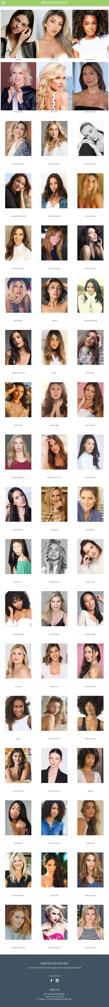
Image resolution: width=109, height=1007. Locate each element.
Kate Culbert (90, 425)
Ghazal (54, 320)
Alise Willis (90, 59)
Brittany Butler (54, 164)
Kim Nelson (90, 530)
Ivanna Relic (90, 373)
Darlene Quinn (18, 268)
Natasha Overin (54, 739)
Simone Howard (54, 843)
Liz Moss (18, 686)
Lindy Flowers (54, 634)
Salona (90, 791)
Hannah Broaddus (18, 373)
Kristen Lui (18, 582)
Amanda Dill (18, 112)
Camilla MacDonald (18, 216)
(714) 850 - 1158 (43, 999)
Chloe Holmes (90, 216)
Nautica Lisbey (90, 739)
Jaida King (18, 425)
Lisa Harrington (90, 634)
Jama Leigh (54, 425)
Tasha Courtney (90, 895)
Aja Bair (18, 59)
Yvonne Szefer (90, 947)
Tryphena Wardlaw (18, 947)
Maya (18, 739)
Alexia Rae (54, 59)
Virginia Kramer (54, 947)
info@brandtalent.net (61, 999)
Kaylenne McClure (54, 477)
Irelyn (54, 373)
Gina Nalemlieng (90, 320)
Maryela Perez (90, 686)
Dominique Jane (54, 268)
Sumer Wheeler (18, 895)
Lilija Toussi (90, 582)
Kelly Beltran (90, 477)
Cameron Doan (90, 164)
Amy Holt (54, 112)
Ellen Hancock (90, 268)
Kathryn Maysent (18, 477)
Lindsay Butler (18, 634)
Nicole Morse (18, 791)
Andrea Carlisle (90, 112)
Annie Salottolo (18, 164)
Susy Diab (54, 895)
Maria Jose (54, 686)
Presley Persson (54, 791)
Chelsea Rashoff (54, 216)
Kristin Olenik (54, 582)
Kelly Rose (54, 530)
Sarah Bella (18, 843)
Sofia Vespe (90, 843)
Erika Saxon (18, 320)
